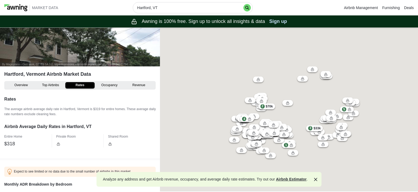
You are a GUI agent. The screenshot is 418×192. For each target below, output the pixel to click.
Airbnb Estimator (291, 179)
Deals (409, 8)
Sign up (278, 21)
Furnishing (391, 8)
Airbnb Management (361, 8)
